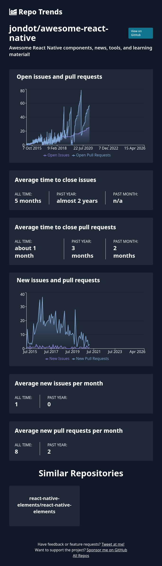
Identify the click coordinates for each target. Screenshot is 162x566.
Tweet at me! (112, 544)
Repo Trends (35, 12)
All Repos (81, 555)
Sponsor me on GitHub (107, 550)
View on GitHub (136, 33)
